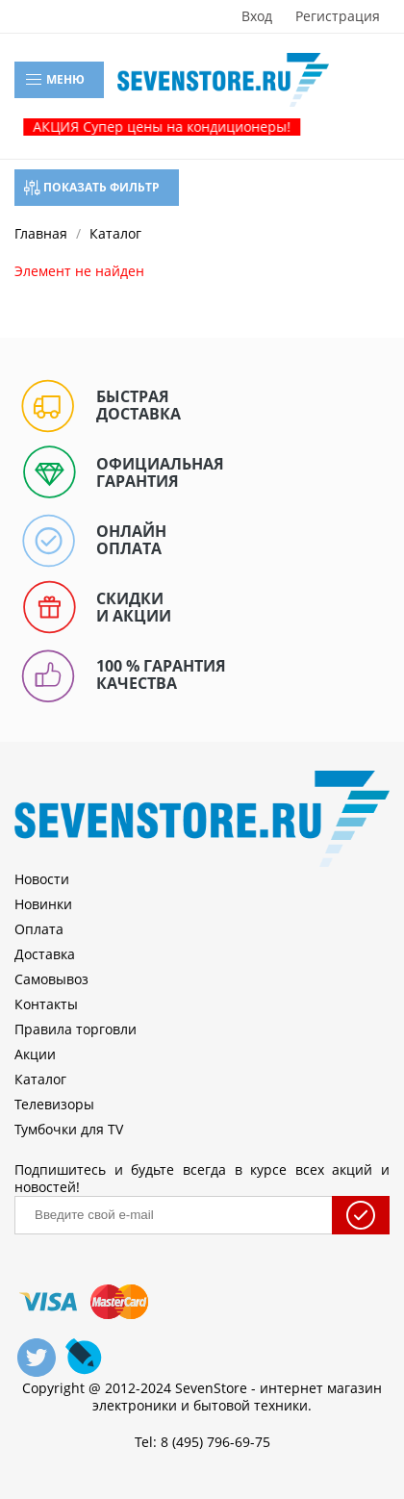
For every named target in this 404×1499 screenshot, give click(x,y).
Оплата (38, 929)
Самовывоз (51, 979)
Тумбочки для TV (68, 1129)
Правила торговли (75, 1029)
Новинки (43, 904)
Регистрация (337, 16)
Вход (256, 16)
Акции (35, 1054)
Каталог (40, 1079)
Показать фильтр (92, 187)
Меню (54, 79)
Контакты (46, 1004)
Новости (41, 879)
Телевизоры (54, 1104)
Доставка (44, 954)
